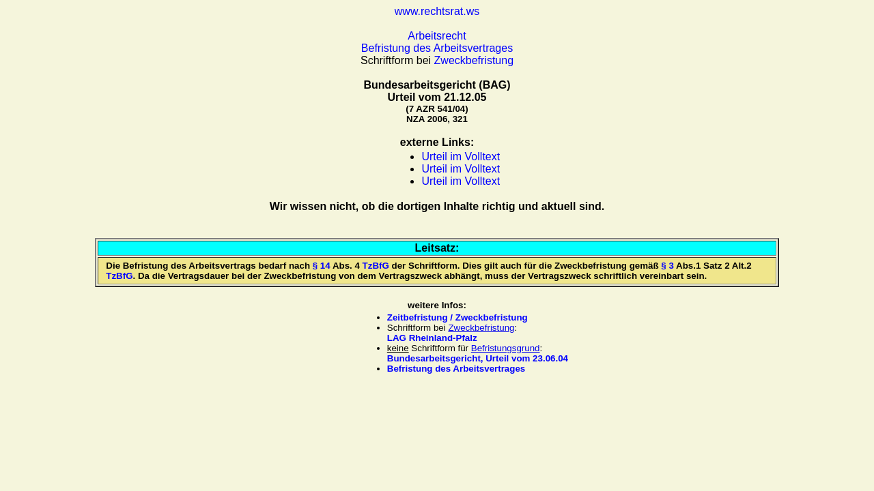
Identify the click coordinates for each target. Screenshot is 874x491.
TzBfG (376, 266)
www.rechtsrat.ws (437, 11)
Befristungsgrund (505, 348)
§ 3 (667, 266)
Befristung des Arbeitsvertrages (437, 48)
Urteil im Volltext (460, 156)
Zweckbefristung (474, 60)
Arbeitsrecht (437, 36)
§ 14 (321, 266)
